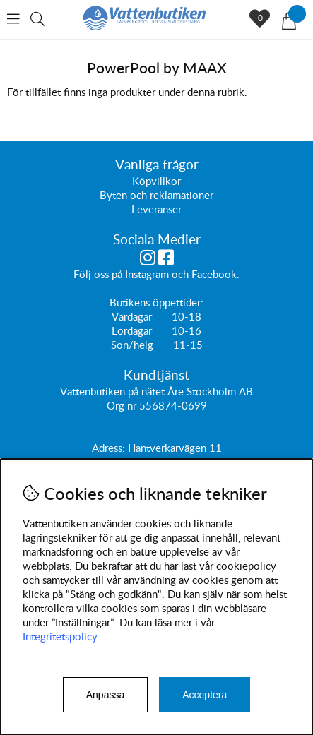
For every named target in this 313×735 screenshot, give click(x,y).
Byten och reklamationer (156, 195)
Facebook (214, 274)
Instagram (147, 274)
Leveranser (156, 209)
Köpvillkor (156, 181)
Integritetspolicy (60, 636)
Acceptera (204, 694)
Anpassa (105, 694)
